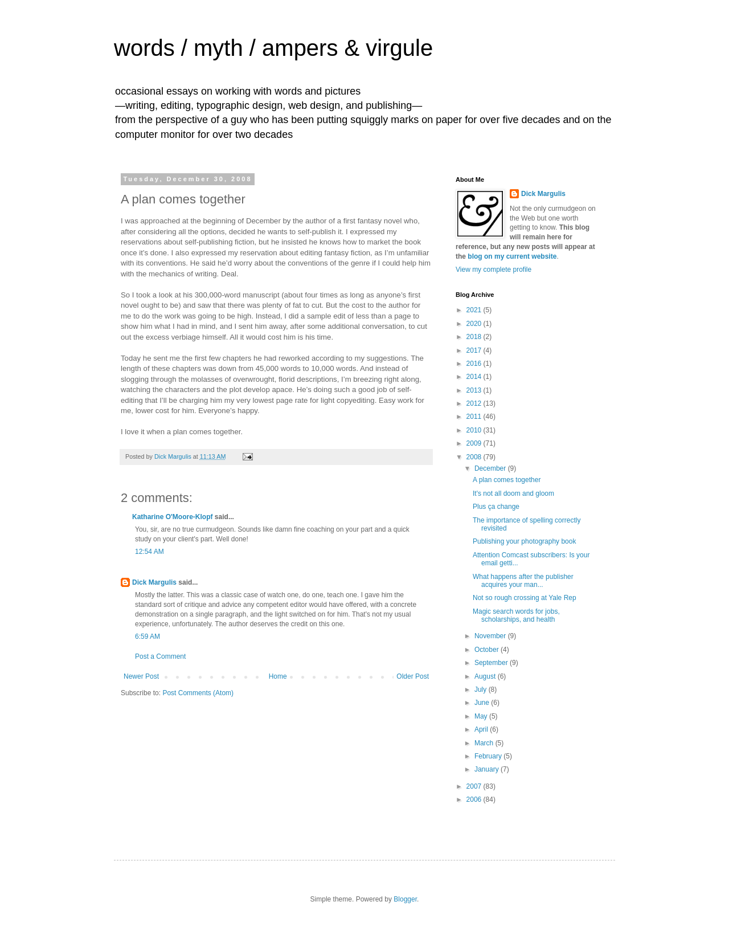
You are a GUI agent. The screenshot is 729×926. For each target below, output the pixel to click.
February (488, 756)
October (487, 650)
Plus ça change (496, 507)
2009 (475, 443)
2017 (475, 350)
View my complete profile (493, 270)
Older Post (412, 676)
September (492, 663)
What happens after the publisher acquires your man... (523, 581)
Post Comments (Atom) (198, 693)
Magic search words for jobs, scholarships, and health (516, 615)
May (481, 716)
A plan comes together (506, 480)
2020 (475, 324)
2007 (475, 786)
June (482, 703)
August (486, 676)
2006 (475, 799)
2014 (475, 377)
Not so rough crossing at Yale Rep (524, 598)
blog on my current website (512, 256)
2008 (475, 457)
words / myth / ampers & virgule (273, 47)
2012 (475, 403)
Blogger (405, 899)
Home (278, 676)
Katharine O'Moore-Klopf (172, 517)
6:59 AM (147, 637)
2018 (475, 337)
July (481, 690)
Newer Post (141, 676)
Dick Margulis (154, 582)
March (484, 743)
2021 (475, 310)
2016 (475, 364)
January (487, 769)
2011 (475, 417)
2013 (475, 390)
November (491, 636)
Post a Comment (160, 656)
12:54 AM (149, 552)
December (491, 468)
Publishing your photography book (524, 541)
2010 (475, 430)
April (482, 729)
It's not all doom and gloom (513, 493)
